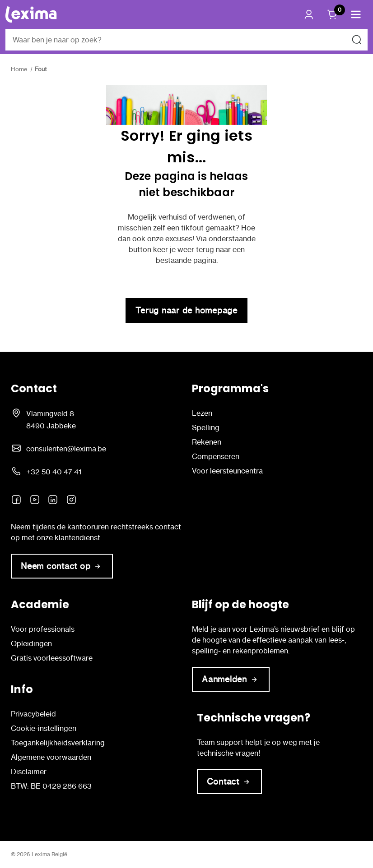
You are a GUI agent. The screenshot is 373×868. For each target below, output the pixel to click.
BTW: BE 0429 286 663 (51, 785)
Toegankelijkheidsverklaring (58, 742)
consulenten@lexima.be (66, 448)
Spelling (205, 427)
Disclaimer (29, 771)
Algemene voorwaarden (51, 757)
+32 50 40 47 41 (53, 471)
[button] (356, 14)
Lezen (202, 413)
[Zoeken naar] (357, 40)
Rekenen (206, 441)
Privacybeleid (33, 713)
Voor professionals (43, 629)
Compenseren (215, 456)
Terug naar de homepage (186, 310)
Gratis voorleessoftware (52, 657)
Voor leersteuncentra (227, 470)
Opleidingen (31, 643)
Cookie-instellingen (43, 728)
